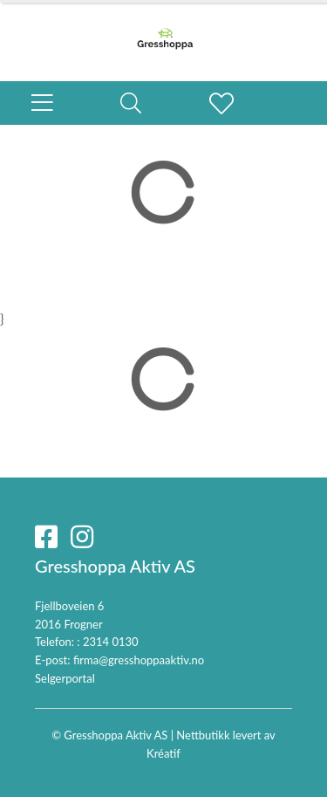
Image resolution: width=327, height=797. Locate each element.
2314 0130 (111, 642)
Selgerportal (65, 678)
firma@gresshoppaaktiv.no (138, 660)
